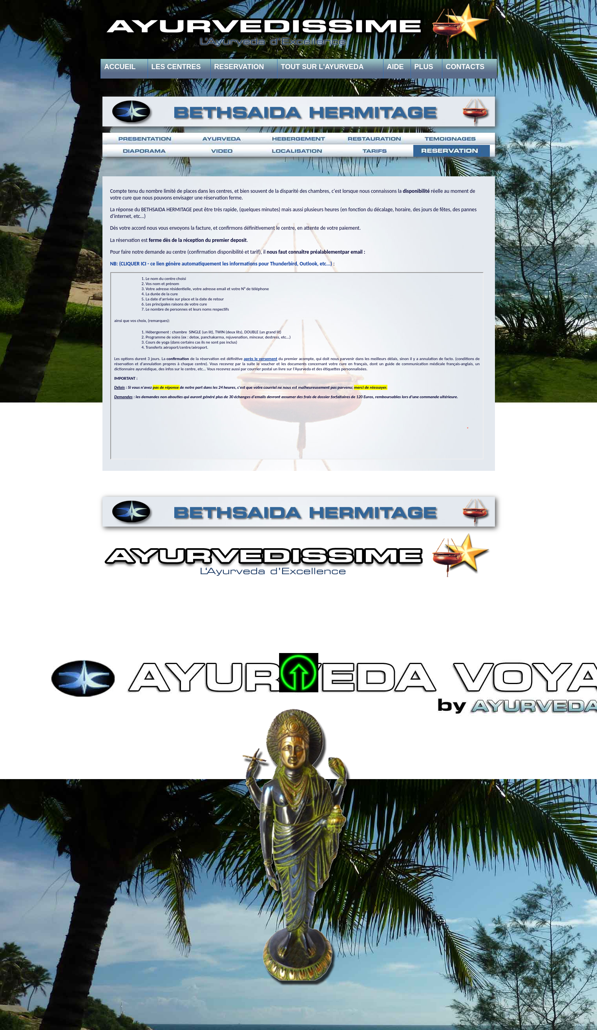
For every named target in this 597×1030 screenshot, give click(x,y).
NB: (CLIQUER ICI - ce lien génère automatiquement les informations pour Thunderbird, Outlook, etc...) (221, 263)
